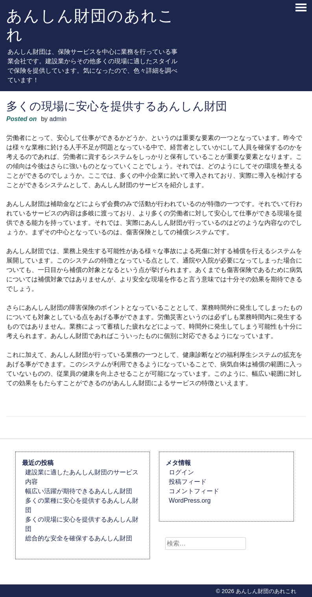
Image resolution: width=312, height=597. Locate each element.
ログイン (181, 472)
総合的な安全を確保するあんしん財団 (78, 538)
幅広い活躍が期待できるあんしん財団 (78, 491)
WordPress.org (189, 500)
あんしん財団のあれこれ (90, 25)
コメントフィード (194, 491)
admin (58, 119)
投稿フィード (188, 481)
